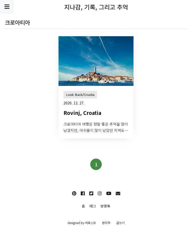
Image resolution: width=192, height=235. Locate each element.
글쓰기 (120, 223)
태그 (93, 206)
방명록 (105, 206)
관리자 (106, 223)
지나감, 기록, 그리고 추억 (96, 6)
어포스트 (90, 223)
